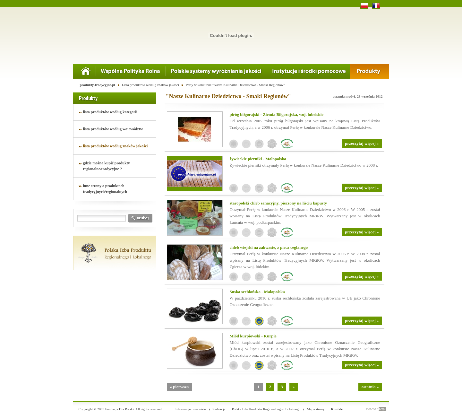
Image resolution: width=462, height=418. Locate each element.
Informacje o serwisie (190, 409)
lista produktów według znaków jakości (115, 146)
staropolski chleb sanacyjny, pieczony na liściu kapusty (278, 203)
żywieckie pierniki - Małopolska (258, 158)
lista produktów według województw (113, 129)
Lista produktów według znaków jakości (150, 85)
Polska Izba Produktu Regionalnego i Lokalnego (266, 409)
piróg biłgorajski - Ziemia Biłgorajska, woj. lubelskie (277, 114)
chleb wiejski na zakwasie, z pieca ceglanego (269, 247)
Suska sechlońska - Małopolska (257, 291)
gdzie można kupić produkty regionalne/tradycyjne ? (106, 166)
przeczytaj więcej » (362, 143)
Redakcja (219, 409)
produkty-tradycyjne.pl (97, 85)
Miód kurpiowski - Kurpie (253, 336)
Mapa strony (315, 409)
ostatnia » (370, 386)
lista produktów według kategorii (110, 112)
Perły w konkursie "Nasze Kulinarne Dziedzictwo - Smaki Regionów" (235, 85)
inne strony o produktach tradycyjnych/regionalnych (105, 189)
